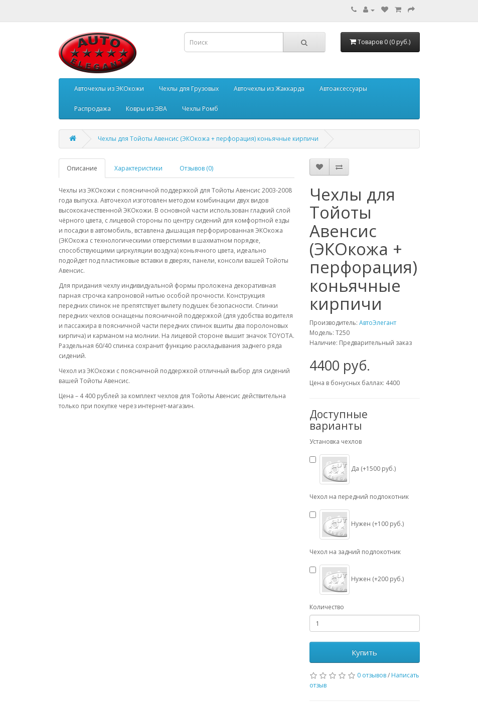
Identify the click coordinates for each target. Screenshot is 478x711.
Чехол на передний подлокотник (359, 496)
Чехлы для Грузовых (189, 88)
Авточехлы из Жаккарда (269, 88)
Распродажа (92, 108)
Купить (364, 652)
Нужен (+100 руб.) (356, 524)
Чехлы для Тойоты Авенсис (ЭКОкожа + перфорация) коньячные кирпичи (208, 138)
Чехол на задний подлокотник (355, 552)
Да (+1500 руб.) (352, 469)
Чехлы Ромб (200, 108)
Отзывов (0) (196, 168)
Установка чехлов (335, 441)
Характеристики (138, 168)
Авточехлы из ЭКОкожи (109, 88)
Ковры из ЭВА (146, 108)
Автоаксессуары (343, 88)
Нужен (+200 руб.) (356, 580)
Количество (326, 607)
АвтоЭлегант (377, 322)
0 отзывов (371, 675)
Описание (82, 168)
